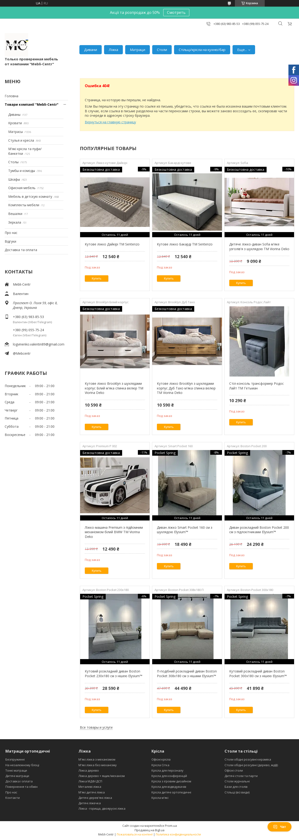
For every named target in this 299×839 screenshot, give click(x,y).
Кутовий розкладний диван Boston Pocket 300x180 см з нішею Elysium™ (258, 673)
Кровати (15, 123)
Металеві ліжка (89, 787)
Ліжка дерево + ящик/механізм (101, 776)
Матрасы (15, 131)
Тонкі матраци (16, 770)
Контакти (12, 798)
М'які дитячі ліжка (91, 792)
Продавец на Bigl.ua (149, 830)
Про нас (11, 232)
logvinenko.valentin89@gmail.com (38, 344)
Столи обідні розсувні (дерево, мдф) (251, 765)
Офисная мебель (21, 188)
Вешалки (15, 213)
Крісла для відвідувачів (168, 787)
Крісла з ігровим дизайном (171, 781)
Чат (279, 827)
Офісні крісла (161, 759)
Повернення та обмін (21, 787)
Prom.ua (171, 825)
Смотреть (176, 12)
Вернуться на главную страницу (110, 122)
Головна (11, 96)
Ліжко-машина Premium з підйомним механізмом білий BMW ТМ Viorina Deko (114, 532)
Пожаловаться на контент (135, 834)
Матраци (137, 49)
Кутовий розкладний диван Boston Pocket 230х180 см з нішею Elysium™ (113, 673)
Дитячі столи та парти (241, 776)
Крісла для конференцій (169, 776)
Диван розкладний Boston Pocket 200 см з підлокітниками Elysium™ (259, 529)
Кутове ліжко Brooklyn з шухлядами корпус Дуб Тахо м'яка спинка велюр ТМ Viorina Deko (186, 388)
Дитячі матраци (17, 776)
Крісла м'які (159, 798)
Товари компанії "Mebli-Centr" (31, 104)
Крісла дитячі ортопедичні (171, 792)
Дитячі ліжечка (89, 803)
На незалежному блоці (22, 765)
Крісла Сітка (160, 765)
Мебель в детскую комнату (30, 196)
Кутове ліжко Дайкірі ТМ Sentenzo (112, 244)
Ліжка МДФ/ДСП (90, 781)
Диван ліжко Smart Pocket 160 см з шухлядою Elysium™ (184, 529)
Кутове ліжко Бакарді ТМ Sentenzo (185, 244)
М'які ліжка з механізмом (96, 759)
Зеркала (14, 222)
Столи (162, 49)
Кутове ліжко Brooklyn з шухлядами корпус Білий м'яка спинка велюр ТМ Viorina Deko (114, 388)
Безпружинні (15, 759)
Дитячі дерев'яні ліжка (95, 798)
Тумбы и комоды (21, 170)
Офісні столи (234, 770)
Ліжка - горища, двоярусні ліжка (101, 808)
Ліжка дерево (88, 770)
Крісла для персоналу (167, 770)
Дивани (90, 49)
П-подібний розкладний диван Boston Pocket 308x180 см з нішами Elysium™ (187, 673)
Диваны (14, 114)
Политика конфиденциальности (178, 834)
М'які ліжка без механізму (97, 765)
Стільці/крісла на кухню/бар (202, 49)
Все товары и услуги (96, 727)
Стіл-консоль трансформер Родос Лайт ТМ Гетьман (256, 385)
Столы (13, 162)
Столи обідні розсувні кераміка (248, 759)
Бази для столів (236, 787)
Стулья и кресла (21, 140)
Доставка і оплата (19, 781)
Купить (96, 278)
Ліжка (113, 49)
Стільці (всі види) (237, 792)
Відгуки (10, 241)
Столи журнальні (237, 781)
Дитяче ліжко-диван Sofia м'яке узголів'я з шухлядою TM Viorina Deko (259, 246)
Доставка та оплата (21, 250)
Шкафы (14, 179)
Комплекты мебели (23, 205)
